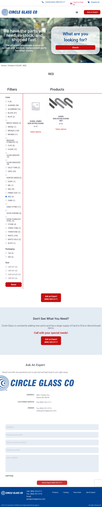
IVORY (12, 181)
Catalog (66, 492)
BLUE (11, 117)
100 (11, 253)
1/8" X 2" (12, 267)
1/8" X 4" (12, 278)
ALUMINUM (14, 109)
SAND (11, 200)
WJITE (12, 243)
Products (55, 492)
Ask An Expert (90, 492)
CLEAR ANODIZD (13, 156)
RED (11, 197)
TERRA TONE (14, 228)
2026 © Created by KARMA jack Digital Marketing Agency (20, 505)
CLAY (11, 145)
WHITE (13, 236)
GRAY (12, 171)
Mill (11, 189)
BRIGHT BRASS (14, 123)
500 (11, 257)
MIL (11, 185)
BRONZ (12, 127)
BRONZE (13, 131)
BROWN (13, 134)
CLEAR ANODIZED (13, 163)
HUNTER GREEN (14, 178)
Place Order (77, 492)
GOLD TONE (14, 167)
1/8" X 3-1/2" (14, 274)
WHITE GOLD (14, 239)
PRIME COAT (14, 193)
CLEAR (12, 149)
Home (3, 65)
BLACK (12, 113)
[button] (77, 12)
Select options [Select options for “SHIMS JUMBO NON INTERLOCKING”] (35, 132)
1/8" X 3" (12, 271)
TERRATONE (14, 232)
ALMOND (13, 105)
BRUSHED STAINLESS (12, 141)
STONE (12, 224)
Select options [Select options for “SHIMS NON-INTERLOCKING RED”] (60, 129)
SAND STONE (14, 207)
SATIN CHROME (14, 213)
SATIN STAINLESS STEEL (14, 220)
